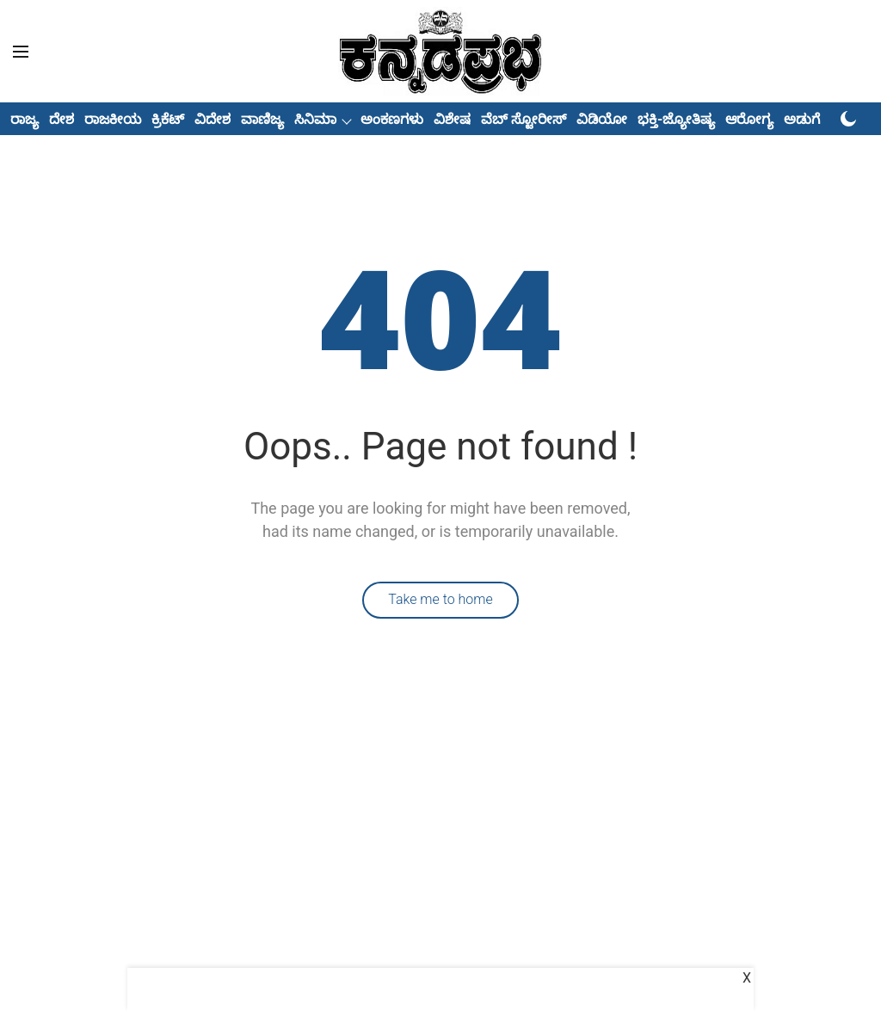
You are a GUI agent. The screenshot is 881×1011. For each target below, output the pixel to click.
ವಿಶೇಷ (452, 119)
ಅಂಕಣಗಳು (391, 119)
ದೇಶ (61, 119)
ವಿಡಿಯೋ (601, 119)
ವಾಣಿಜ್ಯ (262, 119)
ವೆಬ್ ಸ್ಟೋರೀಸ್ (523, 119)
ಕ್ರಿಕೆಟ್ (167, 119)
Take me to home (440, 599)
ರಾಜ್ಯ (24, 119)
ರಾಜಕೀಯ (112, 119)
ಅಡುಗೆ (802, 119)
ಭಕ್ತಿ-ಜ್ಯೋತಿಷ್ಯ (676, 119)
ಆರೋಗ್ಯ (749, 119)
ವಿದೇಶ (212, 119)
